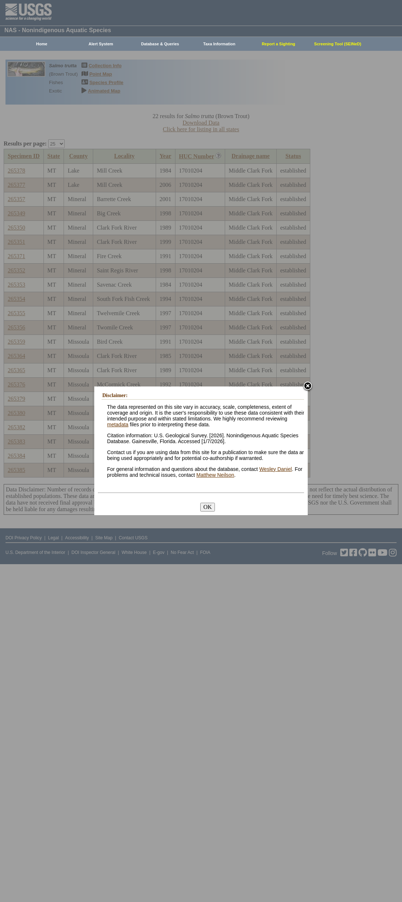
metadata (117, 424)
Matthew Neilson (215, 475)
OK (207, 507)
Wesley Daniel (275, 469)
